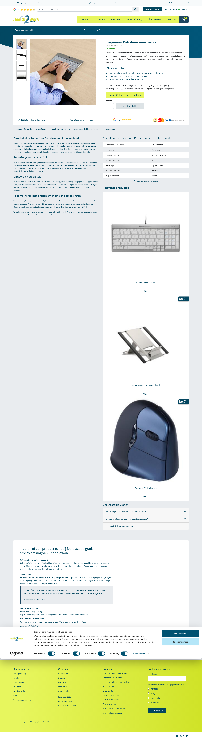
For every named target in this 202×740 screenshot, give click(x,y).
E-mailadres (153, 674)
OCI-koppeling (19, 691)
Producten (100, 19)
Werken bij (63, 682)
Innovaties (62, 686)
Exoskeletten (108, 691)
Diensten (115, 19)
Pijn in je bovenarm (111, 699)
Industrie (155, 702)
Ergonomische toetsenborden (116, 682)
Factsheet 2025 (64, 696)
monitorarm (38, 204)
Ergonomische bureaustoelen (116, 673)
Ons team (62, 678)
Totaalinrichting (134, 19)
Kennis (85, 19)
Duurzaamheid (64, 691)
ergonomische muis (86, 201)
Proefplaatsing (110, 129)
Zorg (153, 693)
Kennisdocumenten (66, 701)
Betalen (16, 678)
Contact (185, 9)
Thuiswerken (154, 19)
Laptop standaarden (112, 695)
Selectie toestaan (180, 723)
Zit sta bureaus (109, 686)
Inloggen (17, 686)
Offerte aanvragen (152, 9)
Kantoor (154, 688)
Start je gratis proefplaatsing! (34, 637)
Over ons (171, 19)
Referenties (63, 673)
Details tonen (139, 735)
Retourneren (18, 682)
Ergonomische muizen (112, 677)
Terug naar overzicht (23, 30)
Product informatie (23, 129)
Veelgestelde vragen (61, 129)
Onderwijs (155, 698)
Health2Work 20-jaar (67, 705)
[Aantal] (110, 106)
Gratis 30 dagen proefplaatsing (125, 95)
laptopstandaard (21, 204)
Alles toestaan (180, 715)
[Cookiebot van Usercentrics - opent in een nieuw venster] (16, 735)
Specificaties (41, 129)
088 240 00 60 (172, 9)
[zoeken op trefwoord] (84, 9)
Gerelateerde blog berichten (86, 129)
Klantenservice (21, 669)
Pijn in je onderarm (111, 704)
